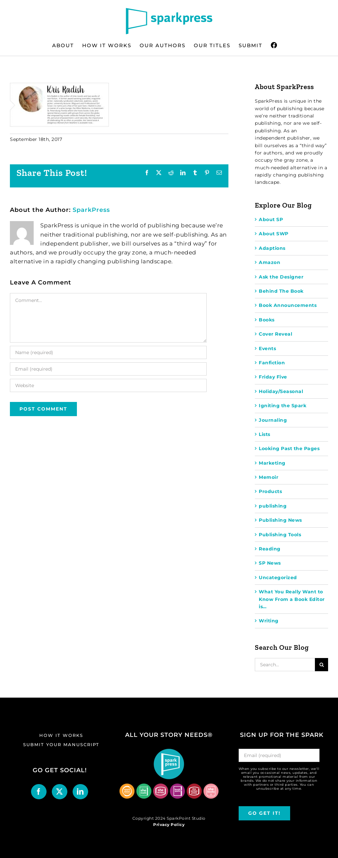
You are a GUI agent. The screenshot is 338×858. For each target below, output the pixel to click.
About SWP (273, 234)
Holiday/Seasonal (281, 391)
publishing (273, 506)
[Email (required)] (108, 369)
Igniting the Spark (282, 406)
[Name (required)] (108, 352)
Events (267, 348)
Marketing (272, 463)
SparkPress (91, 210)
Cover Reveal (275, 334)
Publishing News (280, 520)
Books (267, 320)
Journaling (273, 420)
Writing (269, 621)
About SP (271, 219)
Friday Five (273, 377)
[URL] (108, 385)
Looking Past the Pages (289, 448)
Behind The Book (281, 291)
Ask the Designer (281, 277)
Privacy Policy (169, 824)
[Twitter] (59, 791)
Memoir (268, 477)
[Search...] (285, 664)
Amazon (269, 262)
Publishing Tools (280, 535)
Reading (270, 549)
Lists (264, 434)
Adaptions (272, 248)
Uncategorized (278, 577)
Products (270, 491)
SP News (270, 563)
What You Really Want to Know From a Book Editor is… (292, 599)
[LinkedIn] (80, 791)
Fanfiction (272, 363)
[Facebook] (39, 791)
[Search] (321, 664)
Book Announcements (288, 305)
